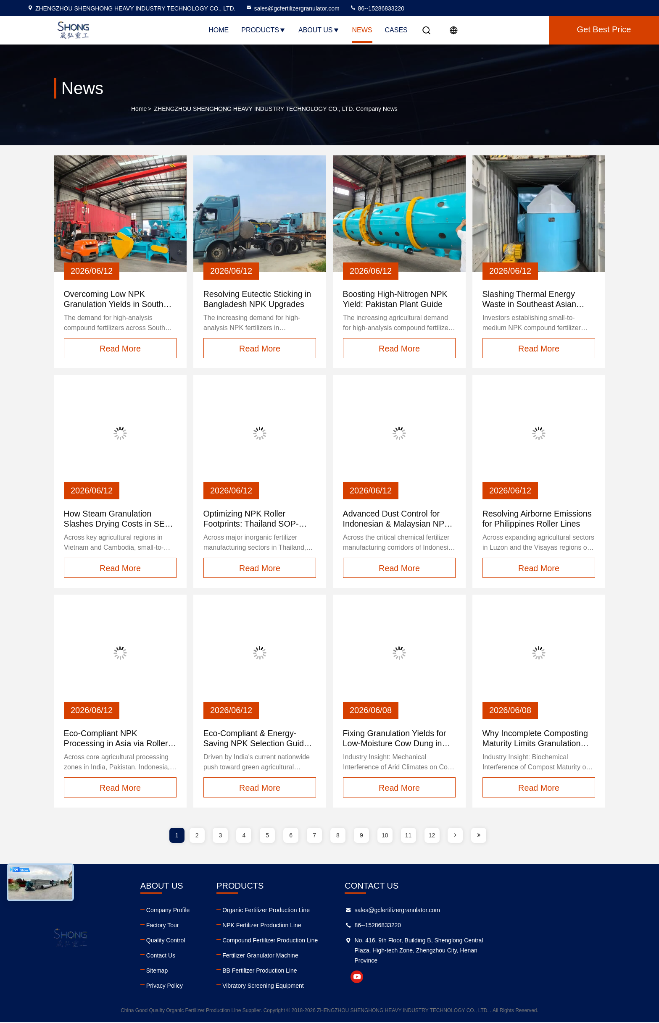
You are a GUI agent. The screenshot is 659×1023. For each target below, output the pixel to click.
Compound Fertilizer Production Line (367, 941)
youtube (502, 978)
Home (218, 30)
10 (385, 836)
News (362, 30)
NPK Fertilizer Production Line (358, 926)
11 (408, 836)
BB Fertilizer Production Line (356, 971)
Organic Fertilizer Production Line (363, 911)
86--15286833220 (377, 8)
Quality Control (214, 941)
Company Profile (216, 911)
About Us (319, 30)
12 (432, 836)
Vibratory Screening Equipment (360, 987)
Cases (396, 30)
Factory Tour (211, 926)
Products (263, 30)
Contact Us (209, 956)
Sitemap (205, 971)
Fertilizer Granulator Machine (357, 956)
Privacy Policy (213, 987)
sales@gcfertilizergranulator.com (292, 8)
